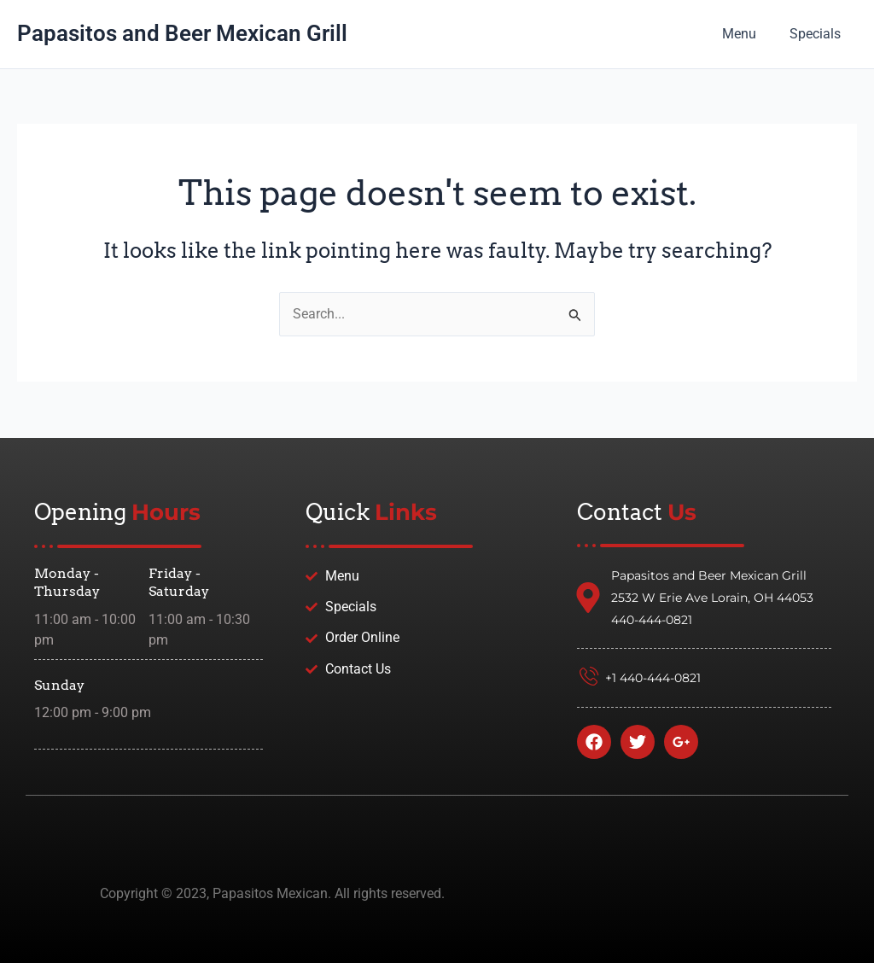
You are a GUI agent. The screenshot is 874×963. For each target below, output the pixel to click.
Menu (748, 34)
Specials (817, 34)
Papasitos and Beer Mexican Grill (182, 33)
